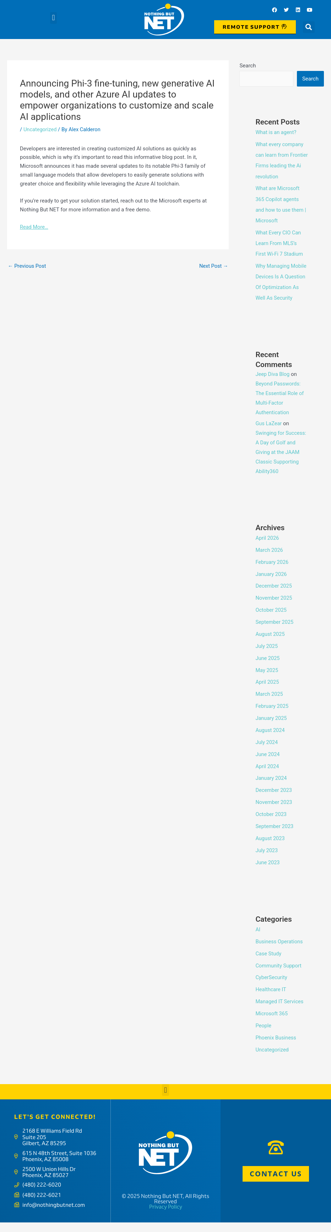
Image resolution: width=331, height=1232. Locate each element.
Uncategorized (40, 129)
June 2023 (267, 871)
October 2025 (271, 619)
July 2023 (266, 859)
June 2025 (267, 667)
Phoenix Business (276, 1046)
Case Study (268, 962)
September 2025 (274, 631)
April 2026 (267, 548)
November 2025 (274, 608)
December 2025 (274, 596)
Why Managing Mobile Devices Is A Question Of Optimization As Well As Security (279, 286)
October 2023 (271, 823)
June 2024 (267, 763)
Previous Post (27, 266)
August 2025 (270, 643)
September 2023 (274, 835)
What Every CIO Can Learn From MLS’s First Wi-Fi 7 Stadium (279, 243)
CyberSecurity (271, 986)
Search (247, 65)
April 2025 (267, 691)
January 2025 (271, 727)
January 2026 (271, 584)
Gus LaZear (268, 433)
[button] (53, 18)
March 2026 (269, 560)
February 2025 (272, 715)
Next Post (213, 266)
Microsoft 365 (272, 1022)
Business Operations (279, 950)
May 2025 (267, 679)
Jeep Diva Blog (273, 384)
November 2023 (274, 811)
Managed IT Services (280, 1010)
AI (257, 938)
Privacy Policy (165, 1216)
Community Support (279, 974)
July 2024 (266, 751)
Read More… (34, 227)
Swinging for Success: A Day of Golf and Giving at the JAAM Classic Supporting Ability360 (281, 462)
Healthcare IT (271, 998)
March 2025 (269, 703)
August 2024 (270, 739)
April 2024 (267, 775)
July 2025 (266, 656)
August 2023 (270, 847)
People (263, 1034)
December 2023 (274, 799)
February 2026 (272, 571)
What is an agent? (276, 132)
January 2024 (271, 787)
